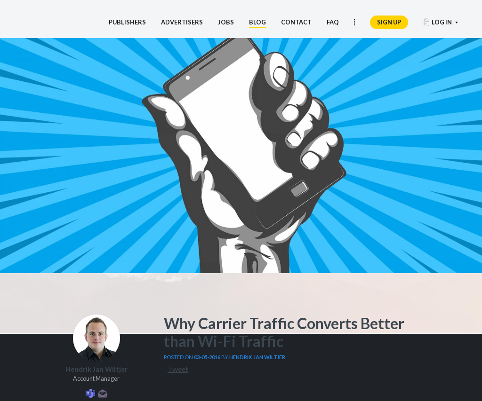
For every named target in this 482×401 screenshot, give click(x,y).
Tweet (178, 368)
